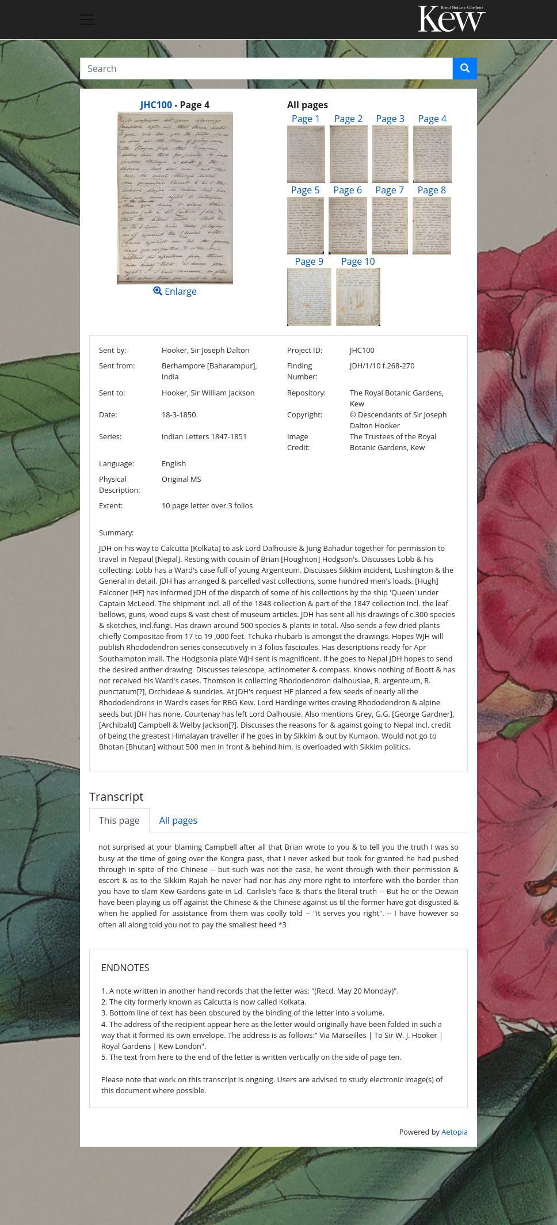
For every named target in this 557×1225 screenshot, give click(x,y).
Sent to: (112, 392)
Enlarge (175, 205)
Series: (110, 436)
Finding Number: (302, 371)
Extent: (111, 505)
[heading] (174, 104)
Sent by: (113, 350)
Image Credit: (298, 441)
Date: (108, 414)
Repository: (306, 392)
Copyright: (304, 414)
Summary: (116, 532)
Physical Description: (119, 484)
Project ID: (304, 350)
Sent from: (117, 365)
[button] (465, 68)
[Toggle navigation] (87, 19)
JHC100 (156, 104)
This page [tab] (119, 820)
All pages (178, 820)
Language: (116, 463)
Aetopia (454, 1132)
